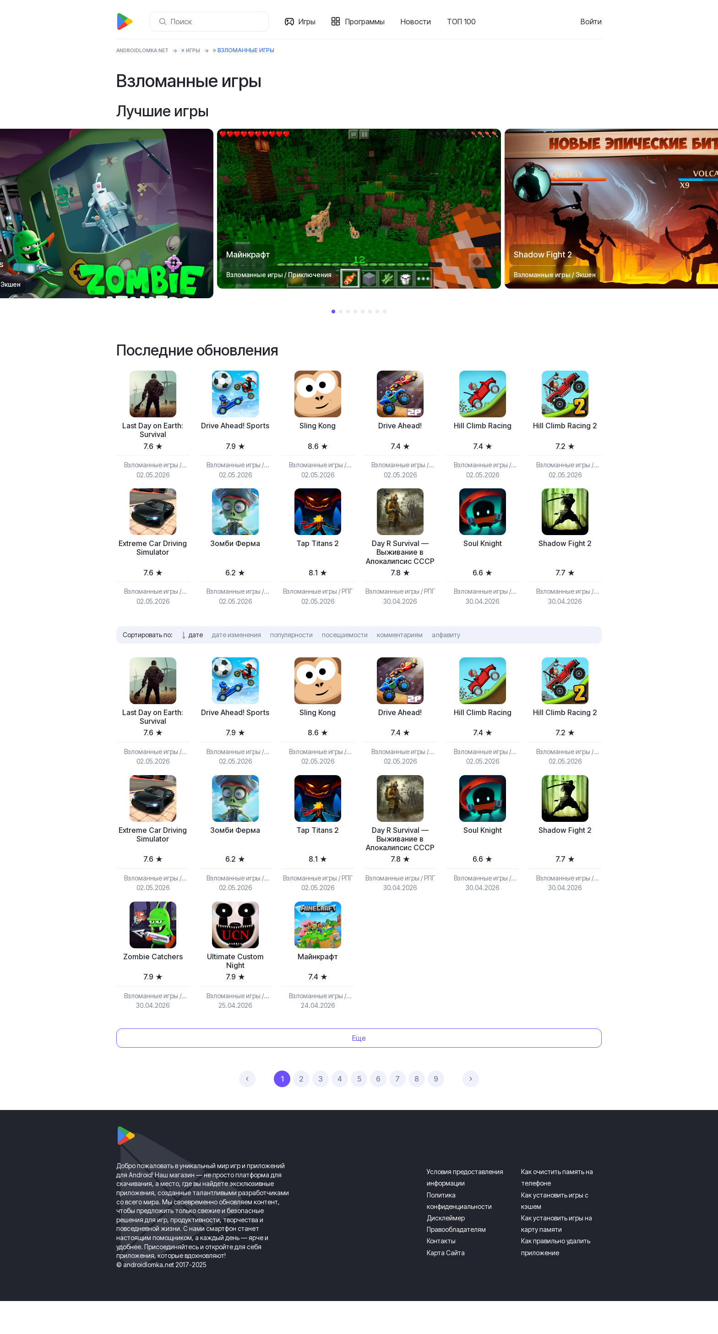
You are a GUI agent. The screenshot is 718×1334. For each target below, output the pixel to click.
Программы (366, 21)
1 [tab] (333, 311)
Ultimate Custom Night (235, 993)
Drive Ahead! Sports (235, 431)
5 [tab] (362, 311)
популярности (291, 650)
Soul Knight (482, 546)
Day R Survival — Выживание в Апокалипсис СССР (400, 561)
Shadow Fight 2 (565, 546)
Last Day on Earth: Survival (153, 431)
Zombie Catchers (152, 988)
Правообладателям (456, 1262)
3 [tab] (348, 311)
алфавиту (446, 650)
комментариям (400, 650)
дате (196, 650)
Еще (359, 1071)
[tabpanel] (359, 209)
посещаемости (345, 650)
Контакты (441, 1274)
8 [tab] (384, 311)
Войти (591, 21)
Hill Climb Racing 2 (565, 426)
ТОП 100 (463, 21)
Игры (308, 21)
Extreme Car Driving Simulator (153, 551)
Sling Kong (317, 426)
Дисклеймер (446, 1251)
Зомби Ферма (235, 546)
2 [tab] (341, 311)
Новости (418, 21)
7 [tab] (377, 311)
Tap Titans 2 (317, 546)
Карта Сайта (446, 1286)
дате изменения (236, 650)
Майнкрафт (318, 988)
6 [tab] (370, 311)
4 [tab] (355, 311)
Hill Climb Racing (482, 426)
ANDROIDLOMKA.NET (145, 50)
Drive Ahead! (400, 426)
